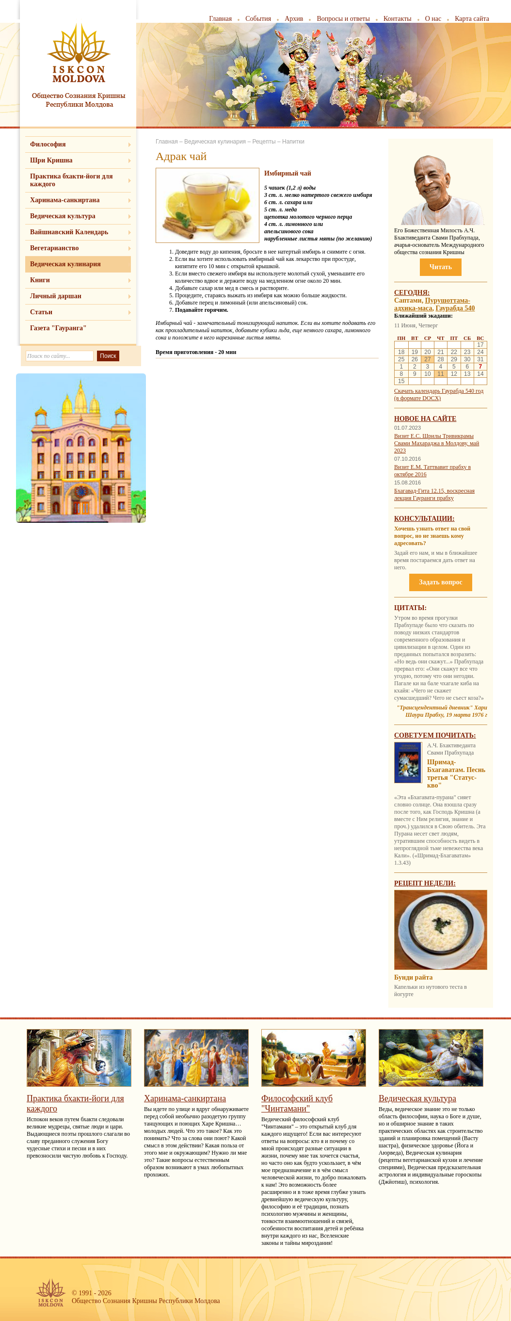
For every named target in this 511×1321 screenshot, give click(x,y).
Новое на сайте (425, 418)
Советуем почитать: (435, 735)
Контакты (397, 18)
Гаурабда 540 (455, 308)
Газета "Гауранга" (58, 328)
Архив (294, 18)
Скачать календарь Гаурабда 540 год (438, 390)
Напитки (293, 141)
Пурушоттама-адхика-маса (432, 304)
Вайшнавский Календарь (69, 232)
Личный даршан (55, 296)
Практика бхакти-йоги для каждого (71, 180)
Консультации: (424, 518)
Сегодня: (412, 292)
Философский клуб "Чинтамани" (297, 1103)
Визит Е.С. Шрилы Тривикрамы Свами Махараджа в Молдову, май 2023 (436, 443)
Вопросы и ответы (343, 18)
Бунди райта (413, 977)
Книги (40, 280)
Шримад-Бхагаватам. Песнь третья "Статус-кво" (456, 773)
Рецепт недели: (425, 883)
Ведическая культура (63, 216)
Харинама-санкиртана (64, 200)
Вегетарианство (54, 248)
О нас (433, 18)
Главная (220, 18)
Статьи (41, 312)
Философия (48, 144)
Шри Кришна (51, 160)
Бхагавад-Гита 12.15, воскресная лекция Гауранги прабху (434, 494)
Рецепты (263, 141)
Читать (441, 267)
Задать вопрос (440, 582)
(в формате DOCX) (417, 398)
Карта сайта (472, 18)
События (258, 18)
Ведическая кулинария (65, 264)
